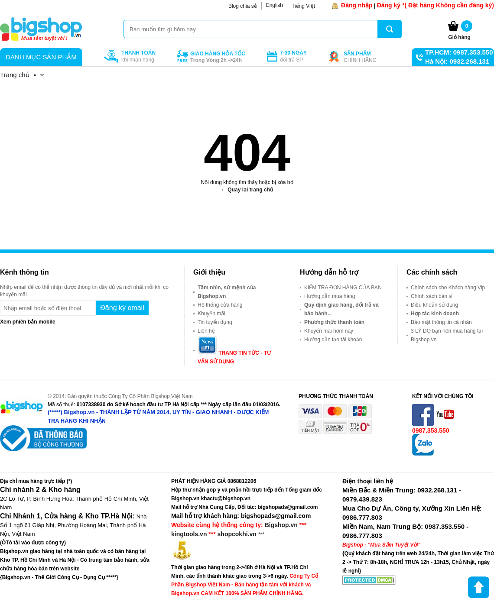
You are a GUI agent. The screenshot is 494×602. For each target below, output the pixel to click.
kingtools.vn (189, 534)
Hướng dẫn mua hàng (329, 296)
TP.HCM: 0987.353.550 (459, 52)
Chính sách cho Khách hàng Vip (448, 288)
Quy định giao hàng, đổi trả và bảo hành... (341, 309)
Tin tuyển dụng (215, 322)
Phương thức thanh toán (334, 322)
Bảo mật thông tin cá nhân (441, 322)
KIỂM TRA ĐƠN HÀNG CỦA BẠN (343, 288)
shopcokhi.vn (237, 534)
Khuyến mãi (211, 314)
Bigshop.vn (281, 524)
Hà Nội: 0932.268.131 (457, 61)
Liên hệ (206, 331)
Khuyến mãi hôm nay (328, 331)
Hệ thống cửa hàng (220, 305)
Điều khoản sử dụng (434, 305)
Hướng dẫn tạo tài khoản (333, 340)
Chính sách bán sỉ (431, 296)
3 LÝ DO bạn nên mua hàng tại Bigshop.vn (447, 335)
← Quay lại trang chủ (247, 190)
